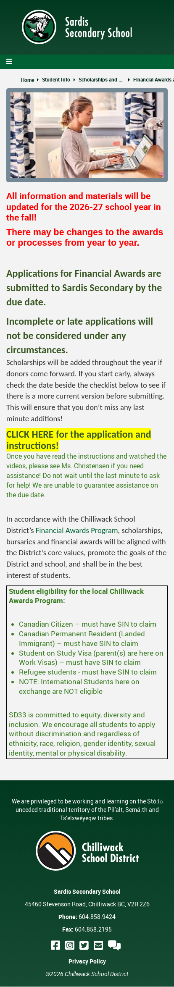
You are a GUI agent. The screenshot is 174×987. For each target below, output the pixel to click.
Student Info (56, 79)
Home (27, 79)
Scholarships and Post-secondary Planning (102, 79)
